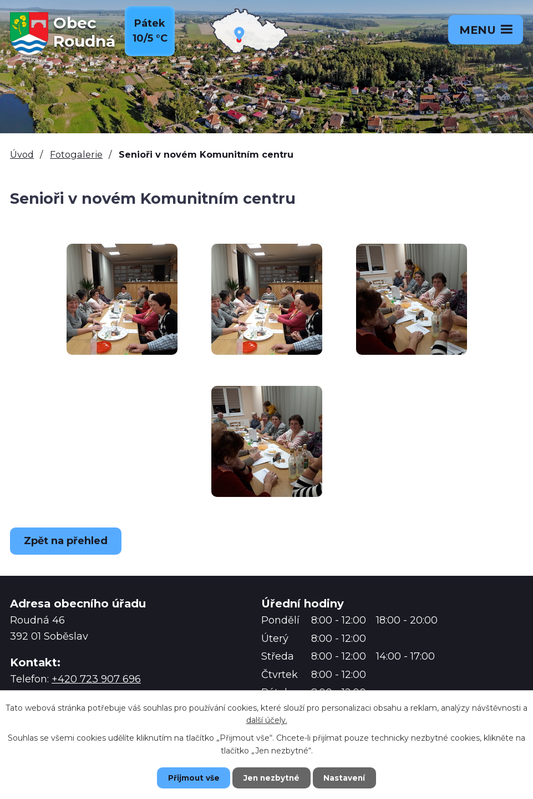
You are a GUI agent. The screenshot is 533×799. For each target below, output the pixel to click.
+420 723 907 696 (96, 679)
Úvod (22, 154)
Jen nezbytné (271, 777)
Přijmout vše (189, 777)
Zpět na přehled (68, 541)
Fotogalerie (76, 154)
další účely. (266, 720)
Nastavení (349, 777)
